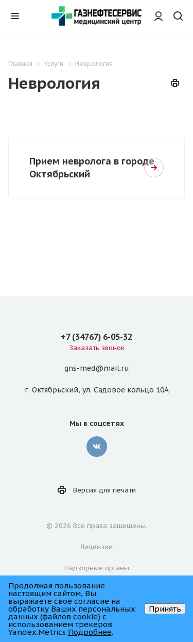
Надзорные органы (96, 568)
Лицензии (96, 546)
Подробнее (90, 632)
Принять (165, 609)
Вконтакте (96, 446)
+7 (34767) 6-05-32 (96, 337)
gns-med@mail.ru (96, 368)
